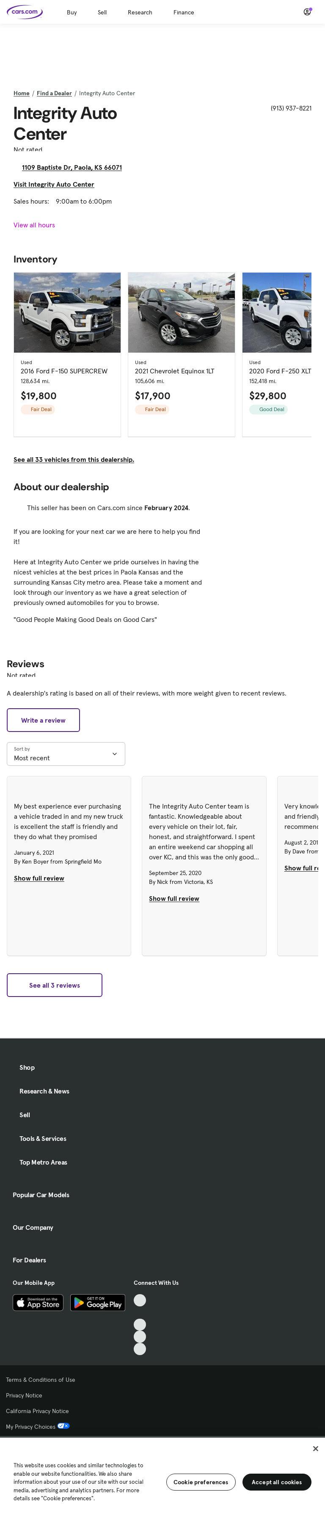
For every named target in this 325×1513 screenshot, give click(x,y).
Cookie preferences (201, 1482)
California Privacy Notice (37, 1411)
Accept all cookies (277, 1482)
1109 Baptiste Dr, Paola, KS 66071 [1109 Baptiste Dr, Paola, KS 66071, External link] (75, 167)
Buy (72, 12)
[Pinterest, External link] (140, 1349)
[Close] (315, 1448)
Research (140, 12)
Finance (184, 12)
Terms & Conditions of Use (40, 1379)
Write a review (43, 720)
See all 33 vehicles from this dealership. (74, 459)
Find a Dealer (54, 93)
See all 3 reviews (54, 985)
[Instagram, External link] (140, 1337)
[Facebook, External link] (140, 1312)
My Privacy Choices (38, 1426)
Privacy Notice (24, 1395)
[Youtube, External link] (140, 1325)
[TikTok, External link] (140, 1300)
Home (22, 93)
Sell (102, 12)
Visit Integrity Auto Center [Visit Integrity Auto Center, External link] (57, 184)
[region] (162, 1474)
